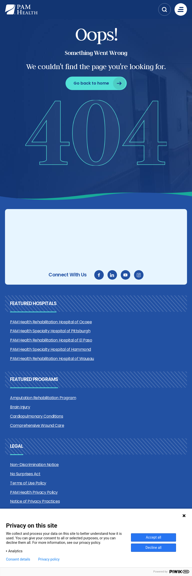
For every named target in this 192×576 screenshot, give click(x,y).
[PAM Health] (80, 9)
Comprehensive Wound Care (37, 425)
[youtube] (125, 275)
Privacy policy (49, 559)
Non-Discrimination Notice (34, 464)
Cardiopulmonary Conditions (36, 416)
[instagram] (139, 275)
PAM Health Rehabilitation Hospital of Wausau (52, 358)
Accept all (153, 537)
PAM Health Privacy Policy (34, 492)
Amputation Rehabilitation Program (43, 398)
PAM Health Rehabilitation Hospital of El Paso (51, 340)
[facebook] (99, 275)
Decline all (154, 548)
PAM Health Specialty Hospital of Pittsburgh (50, 331)
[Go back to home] (96, 83)
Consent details (18, 559)
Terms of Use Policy (28, 483)
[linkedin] (112, 275)
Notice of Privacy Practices (35, 501)
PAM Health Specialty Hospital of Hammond (50, 349)
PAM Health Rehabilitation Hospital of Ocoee (51, 322)
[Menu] (180, 9)
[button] (164, 9)
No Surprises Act (25, 474)
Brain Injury (20, 407)
